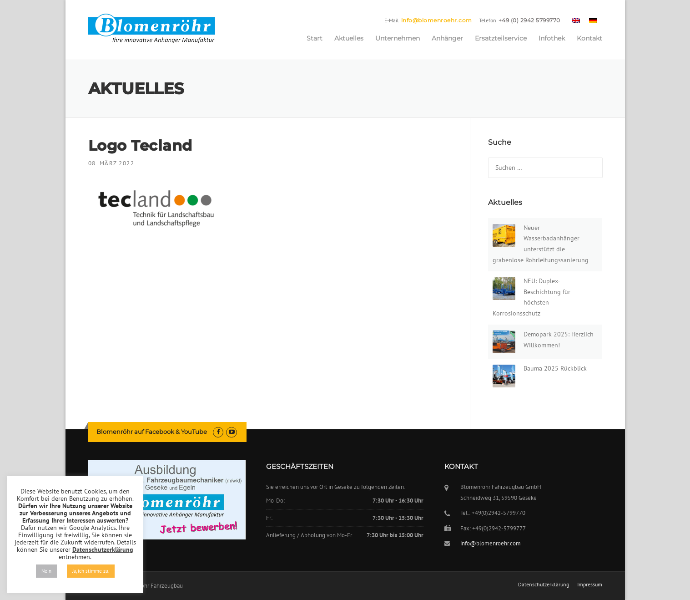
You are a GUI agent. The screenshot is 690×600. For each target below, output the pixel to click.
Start (314, 38)
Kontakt (589, 38)
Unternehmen (397, 38)
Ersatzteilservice (501, 38)
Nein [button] (46, 571)
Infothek (552, 38)
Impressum (589, 584)
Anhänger (447, 38)
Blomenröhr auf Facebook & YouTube (151, 431)
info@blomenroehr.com (436, 20)
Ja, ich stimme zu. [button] (90, 571)
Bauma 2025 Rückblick (555, 368)
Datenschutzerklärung (543, 584)
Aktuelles (348, 38)
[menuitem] (575, 20)
